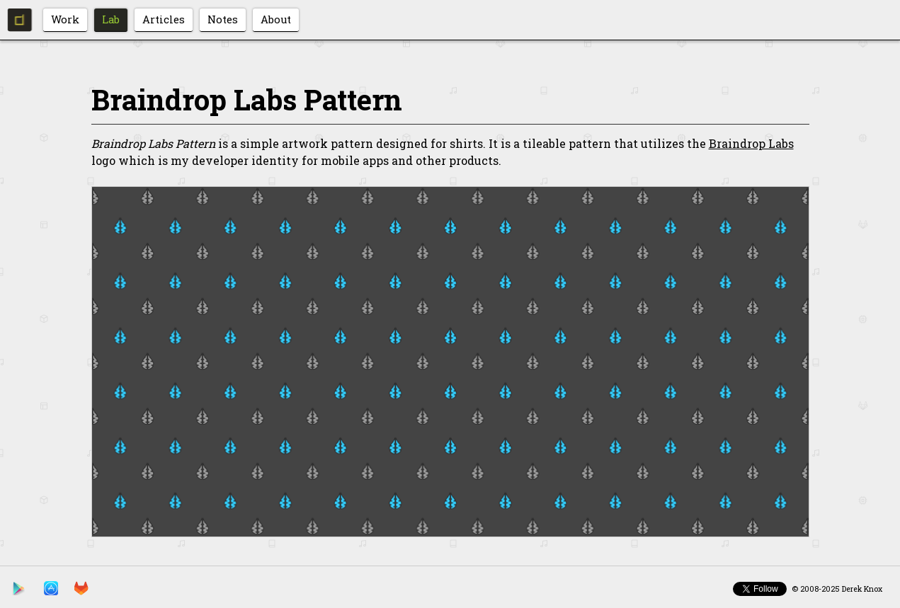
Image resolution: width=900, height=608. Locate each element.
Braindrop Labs (751, 143)
